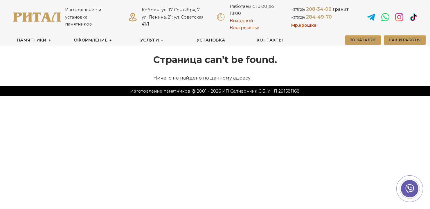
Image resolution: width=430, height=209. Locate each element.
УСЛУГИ (149, 40)
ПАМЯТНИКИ (31, 40)
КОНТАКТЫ (270, 40)
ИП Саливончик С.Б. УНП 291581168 (261, 91)
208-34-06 (320, 9)
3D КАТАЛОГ (363, 40)
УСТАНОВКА (211, 40)
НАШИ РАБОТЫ (405, 40)
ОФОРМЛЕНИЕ (90, 40)
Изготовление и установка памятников (83, 17)
